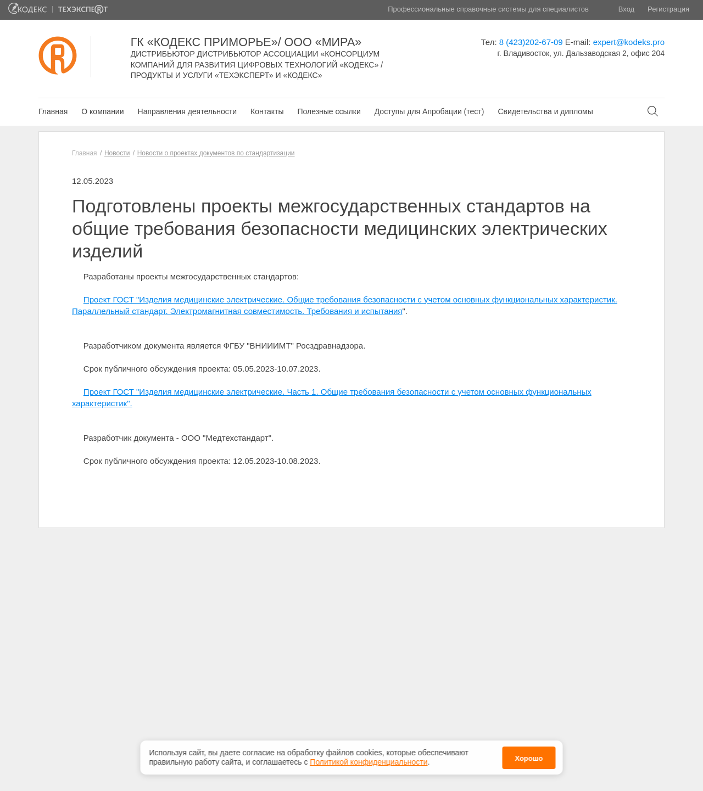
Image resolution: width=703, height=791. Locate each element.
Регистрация (668, 9)
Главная (53, 111)
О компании (102, 111)
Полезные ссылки (328, 111)
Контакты (266, 111)
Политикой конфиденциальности (368, 759)
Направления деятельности (187, 111)
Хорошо (529, 755)
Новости (117, 153)
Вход (626, 9)
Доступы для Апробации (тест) (429, 111)
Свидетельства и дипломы (545, 111)
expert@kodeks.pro (629, 42)
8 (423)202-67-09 (531, 42)
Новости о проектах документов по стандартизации (216, 153)
